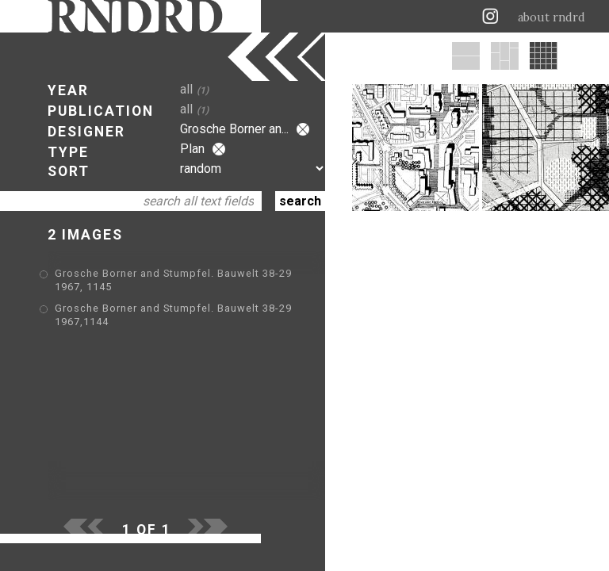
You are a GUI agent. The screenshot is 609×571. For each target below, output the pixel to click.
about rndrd (551, 17)
